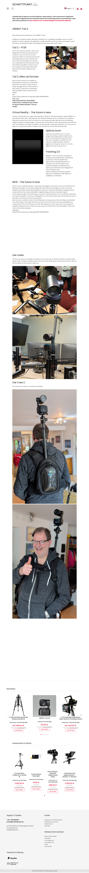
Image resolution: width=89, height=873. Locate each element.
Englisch (68, 8)
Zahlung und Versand (51, 822)
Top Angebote (49, 841)
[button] (42, 734)
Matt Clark (15, 98)
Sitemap (47, 826)
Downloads (48, 847)
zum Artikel (18, 730)
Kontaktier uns (49, 843)
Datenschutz (48, 824)
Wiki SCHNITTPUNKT (50, 837)
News (46, 845)
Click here (15, 210)
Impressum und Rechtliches (53, 820)
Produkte (47, 839)
